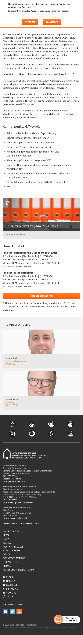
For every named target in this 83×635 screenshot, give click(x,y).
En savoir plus (15, 15)
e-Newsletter (10, 562)
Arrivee (7, 566)
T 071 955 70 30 (9, 476)
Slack (8, 577)
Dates (6, 539)
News (6, 535)
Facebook (10, 585)
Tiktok (8, 596)
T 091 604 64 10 (9, 516)
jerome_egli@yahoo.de (15, 361)
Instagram (10, 589)
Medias (7, 543)
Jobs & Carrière (11, 551)
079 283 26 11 (11, 364)
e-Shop (7, 554)
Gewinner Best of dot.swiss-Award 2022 (21, 523)
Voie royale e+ (11, 531)
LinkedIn (9, 581)
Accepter (30, 22)
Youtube (9, 593)
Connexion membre (14, 558)
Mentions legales (13, 547)
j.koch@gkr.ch (11, 402)
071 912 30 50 (11, 405)
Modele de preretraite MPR (18, 570)
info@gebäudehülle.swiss (14, 481)
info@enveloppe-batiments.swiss (18, 503)
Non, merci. (51, 22)
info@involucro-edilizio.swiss (15, 518)
